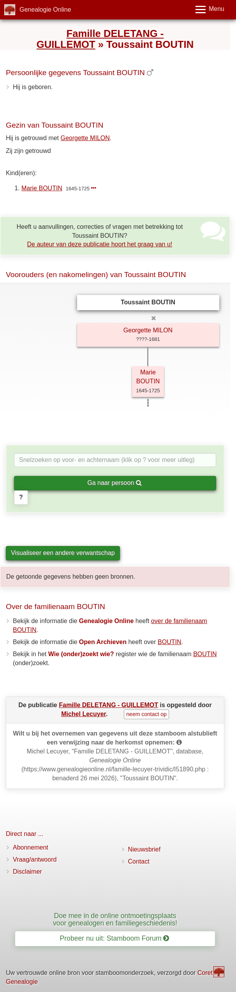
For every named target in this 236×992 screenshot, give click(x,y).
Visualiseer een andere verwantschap (63, 553)
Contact (139, 861)
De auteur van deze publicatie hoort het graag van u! (100, 244)
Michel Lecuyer (83, 714)
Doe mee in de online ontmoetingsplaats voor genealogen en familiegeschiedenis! (115, 919)
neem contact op (146, 714)
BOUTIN (169, 642)
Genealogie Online (45, 9)
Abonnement (30, 847)
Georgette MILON (85, 138)
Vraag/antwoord (34, 859)
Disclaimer (27, 871)
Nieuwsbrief (144, 849)
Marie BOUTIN (41, 188)
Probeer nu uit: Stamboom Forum (114, 938)
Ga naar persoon (114, 482)
